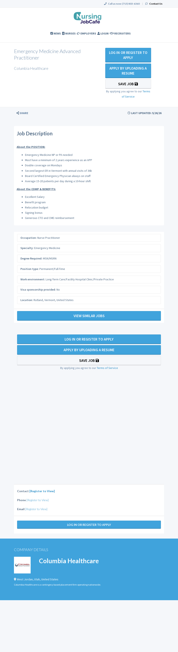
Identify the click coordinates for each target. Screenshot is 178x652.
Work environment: (32, 279)
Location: (26, 300)
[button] (22, 113)
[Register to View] (42, 491)
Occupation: (28, 238)
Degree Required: (31, 258)
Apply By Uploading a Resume (128, 71)
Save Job (128, 83)
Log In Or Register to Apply (128, 55)
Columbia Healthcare (69, 560)
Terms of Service (107, 368)
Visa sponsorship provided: (38, 289)
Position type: (29, 269)
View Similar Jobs (89, 315)
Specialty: (27, 248)
